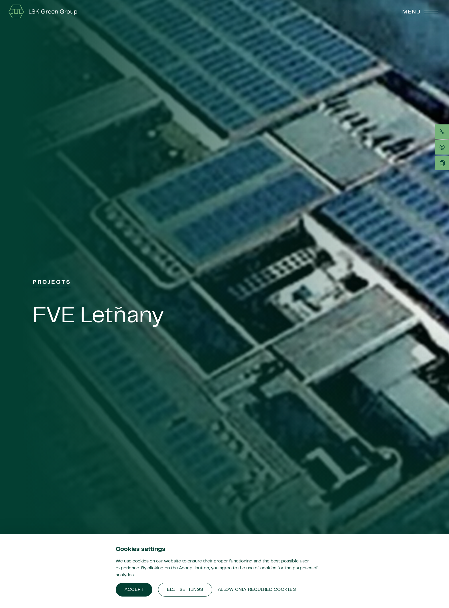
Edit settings (185, 590)
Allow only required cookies (257, 590)
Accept (134, 590)
